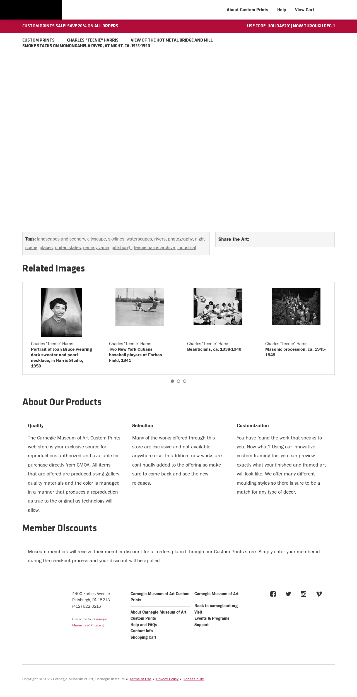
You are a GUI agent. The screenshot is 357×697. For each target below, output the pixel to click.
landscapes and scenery (61, 239)
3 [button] (184, 381)
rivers (160, 239)
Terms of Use (140, 679)
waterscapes (139, 239)
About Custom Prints (247, 9)
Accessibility (194, 679)
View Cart (304, 9)
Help (281, 9)
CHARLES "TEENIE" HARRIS (93, 40)
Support (201, 625)
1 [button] (172, 381)
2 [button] (178, 381)
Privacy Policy (167, 679)
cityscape (96, 239)
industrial (186, 248)
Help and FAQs (144, 625)
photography (180, 239)
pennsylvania (96, 248)
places (46, 248)
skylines (116, 239)
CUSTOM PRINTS (38, 40)
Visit (198, 612)
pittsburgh (122, 248)
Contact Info (142, 631)
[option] (62, 328)
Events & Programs (211, 618)
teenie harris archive (154, 248)
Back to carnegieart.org (216, 606)
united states (68, 248)
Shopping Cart (143, 637)
